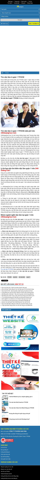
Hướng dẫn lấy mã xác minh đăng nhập (9, 476)
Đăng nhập (30, 3)
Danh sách (24, 1)
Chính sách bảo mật (5, 454)
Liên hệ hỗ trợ (4, 447)
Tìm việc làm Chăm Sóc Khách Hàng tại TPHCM (21, 408)
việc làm (15, 277)
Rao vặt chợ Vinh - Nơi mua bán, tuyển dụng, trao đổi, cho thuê (17, 290)
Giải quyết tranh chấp (5, 459)
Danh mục (4, 23)
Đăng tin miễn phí (34, 23)
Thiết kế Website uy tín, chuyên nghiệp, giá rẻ (20, 396)
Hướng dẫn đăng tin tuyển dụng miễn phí (19, 413)
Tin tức (30, 1)
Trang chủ (16, 1)
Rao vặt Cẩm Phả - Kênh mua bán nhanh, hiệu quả (14, 287)
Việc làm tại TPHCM (5, 471)
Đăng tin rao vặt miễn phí (6, 469)
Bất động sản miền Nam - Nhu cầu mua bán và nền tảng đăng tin (18, 294)
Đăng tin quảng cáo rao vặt (7, 466)
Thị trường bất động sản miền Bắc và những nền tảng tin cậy (17, 297)
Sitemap (10, 1)
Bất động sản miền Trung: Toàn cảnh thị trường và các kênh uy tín (18, 295)
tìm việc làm (22, 277)
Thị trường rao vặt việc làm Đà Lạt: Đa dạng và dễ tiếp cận (16, 300)
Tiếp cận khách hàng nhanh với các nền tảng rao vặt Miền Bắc (17, 305)
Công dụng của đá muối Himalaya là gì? (19, 419)
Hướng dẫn (16, 3)
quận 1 (28, 277)
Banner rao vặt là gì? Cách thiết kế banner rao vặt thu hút (16, 302)
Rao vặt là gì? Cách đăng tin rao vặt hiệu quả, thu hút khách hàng (18, 289)
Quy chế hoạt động (5, 456)
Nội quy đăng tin (4, 449)
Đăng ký (23, 3)
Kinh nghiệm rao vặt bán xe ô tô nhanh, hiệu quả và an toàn (16, 299)
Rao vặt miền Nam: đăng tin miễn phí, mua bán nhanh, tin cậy (17, 303)
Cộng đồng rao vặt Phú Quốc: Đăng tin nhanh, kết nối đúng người (18, 292)
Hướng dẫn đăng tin (5, 452)
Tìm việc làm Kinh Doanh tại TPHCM (18, 402)
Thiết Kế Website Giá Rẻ (6, 473)
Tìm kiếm (9, 3)
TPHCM (9, 277)
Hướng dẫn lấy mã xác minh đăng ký (9, 478)
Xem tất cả (19, 284)
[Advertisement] (20, 37)
